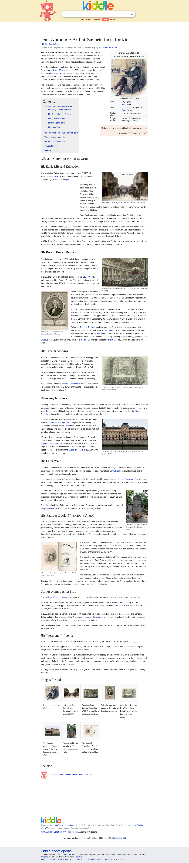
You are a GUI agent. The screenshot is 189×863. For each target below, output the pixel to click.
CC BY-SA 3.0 (66, 855)
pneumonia (49, 508)
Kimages (97, 19)
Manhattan (111, 340)
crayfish (97, 617)
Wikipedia (44, 857)
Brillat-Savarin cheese (109, 48)
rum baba (119, 606)
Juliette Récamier (125, 479)
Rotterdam (85, 340)
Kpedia (105, 19)
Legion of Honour (76, 450)
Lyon (67, 180)
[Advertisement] (94, 29)
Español (113, 19)
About (60, 859)
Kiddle (43, 859)
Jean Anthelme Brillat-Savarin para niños (76, 775)
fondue (100, 333)
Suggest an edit (119, 838)
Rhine (67, 426)
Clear (127, 14)
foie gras (86, 617)
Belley (124, 104)
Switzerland (109, 330)
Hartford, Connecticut (70, 384)
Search (132, 14)
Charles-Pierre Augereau (58, 423)
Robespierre (50, 411)
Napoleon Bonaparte (49, 444)
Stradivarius (116, 471)
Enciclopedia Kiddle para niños (96, 859)
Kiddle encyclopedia (63, 825)
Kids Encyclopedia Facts (50, 44)
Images (88, 19)
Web (82, 19)
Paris (124, 110)
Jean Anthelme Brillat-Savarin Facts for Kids (59, 832)
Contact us (78, 859)
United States (59, 73)
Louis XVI (87, 277)
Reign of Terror (58, 70)
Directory (138, 411)
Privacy (68, 859)
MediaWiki (79, 857)
